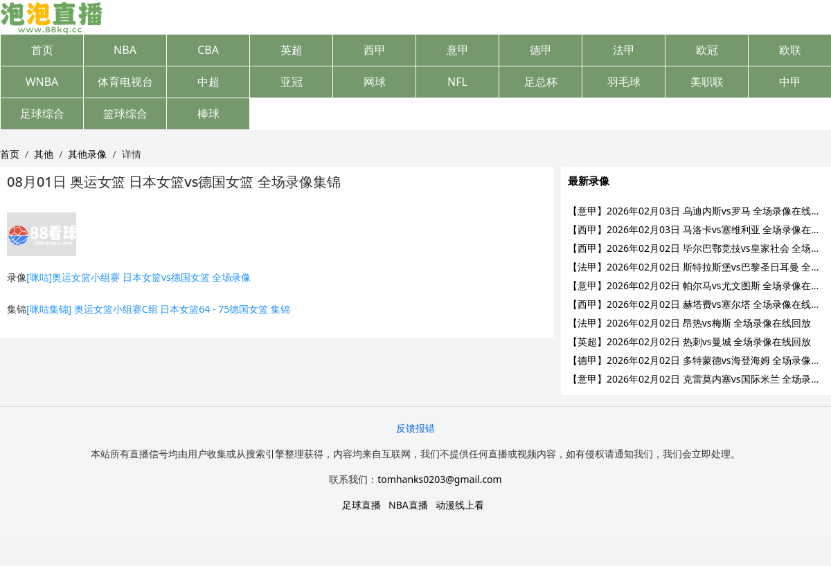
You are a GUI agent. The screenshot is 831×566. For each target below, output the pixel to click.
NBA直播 (408, 504)
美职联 (707, 81)
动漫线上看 (460, 504)
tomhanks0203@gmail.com (439, 479)
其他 (43, 154)
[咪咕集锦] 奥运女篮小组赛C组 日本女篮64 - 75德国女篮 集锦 (158, 309)
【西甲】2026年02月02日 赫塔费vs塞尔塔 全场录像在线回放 (699, 304)
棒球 (208, 113)
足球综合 (42, 113)
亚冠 (291, 81)
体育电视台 (125, 81)
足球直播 (361, 504)
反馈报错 (415, 428)
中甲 (790, 81)
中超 (208, 81)
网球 (375, 81)
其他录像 (87, 154)
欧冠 (707, 49)
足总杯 (540, 81)
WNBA (42, 81)
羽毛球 (624, 81)
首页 (42, 49)
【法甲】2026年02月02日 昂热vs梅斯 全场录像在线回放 (689, 322)
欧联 (790, 49)
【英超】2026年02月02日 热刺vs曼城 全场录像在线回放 (689, 341)
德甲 (541, 49)
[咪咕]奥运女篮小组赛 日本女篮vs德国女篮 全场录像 (138, 277)
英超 (291, 49)
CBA (208, 49)
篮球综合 (125, 113)
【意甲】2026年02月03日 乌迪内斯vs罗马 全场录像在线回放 (699, 210)
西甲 (375, 49)
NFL (457, 81)
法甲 (624, 49)
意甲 (458, 49)
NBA (125, 49)
